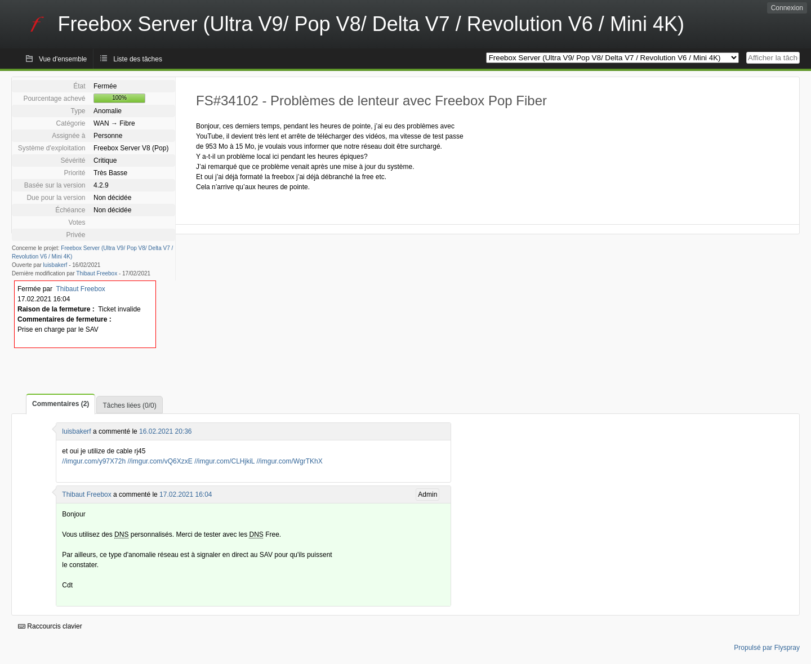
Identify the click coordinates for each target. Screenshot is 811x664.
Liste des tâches (137, 59)
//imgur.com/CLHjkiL (224, 461)
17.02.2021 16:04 (185, 494)
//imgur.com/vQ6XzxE (159, 461)
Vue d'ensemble (63, 59)
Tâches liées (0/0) (129, 405)
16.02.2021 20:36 (165, 431)
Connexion (787, 8)
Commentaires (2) (60, 404)
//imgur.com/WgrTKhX (289, 461)
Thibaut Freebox (96, 273)
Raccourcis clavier (50, 626)
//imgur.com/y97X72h (94, 461)
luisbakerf (55, 265)
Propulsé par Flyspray (767, 648)
